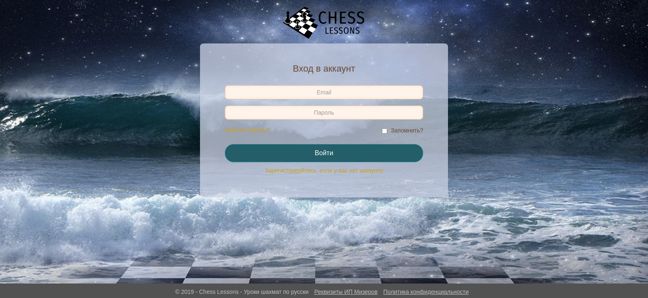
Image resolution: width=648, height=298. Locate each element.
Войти (324, 152)
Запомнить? (407, 130)
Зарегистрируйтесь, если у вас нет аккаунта (324, 170)
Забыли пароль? (247, 130)
